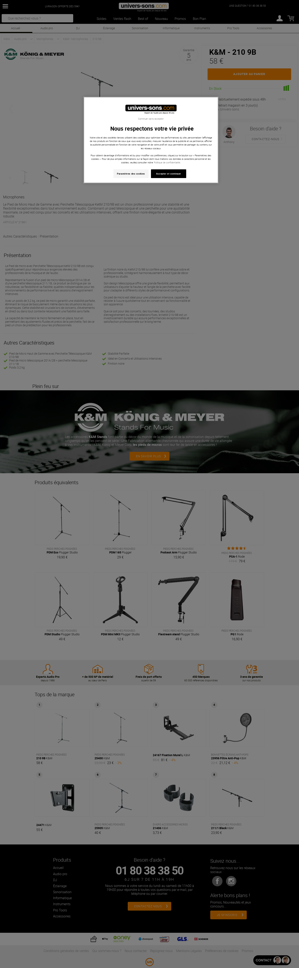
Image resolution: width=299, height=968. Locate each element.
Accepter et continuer (168, 173)
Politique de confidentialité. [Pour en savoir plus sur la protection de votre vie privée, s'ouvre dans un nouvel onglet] (167, 162)
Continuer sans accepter (151, 118)
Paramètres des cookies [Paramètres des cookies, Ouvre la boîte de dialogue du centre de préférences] (131, 173)
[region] (151, 140)
